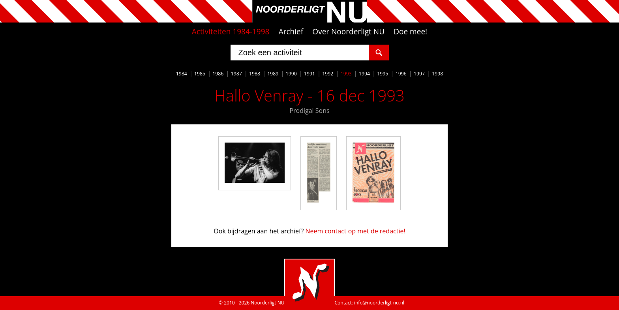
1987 (236, 73)
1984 (181, 73)
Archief (291, 31)
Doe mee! (410, 31)
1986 (217, 73)
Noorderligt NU (267, 302)
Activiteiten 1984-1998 (231, 31)
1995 (382, 73)
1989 (272, 73)
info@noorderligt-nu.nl (379, 302)
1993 (346, 73)
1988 (254, 73)
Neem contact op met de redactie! (355, 231)
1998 (437, 73)
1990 (291, 73)
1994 (364, 73)
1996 (401, 73)
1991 (309, 73)
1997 (419, 73)
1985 (199, 73)
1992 (327, 73)
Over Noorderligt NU (348, 31)
